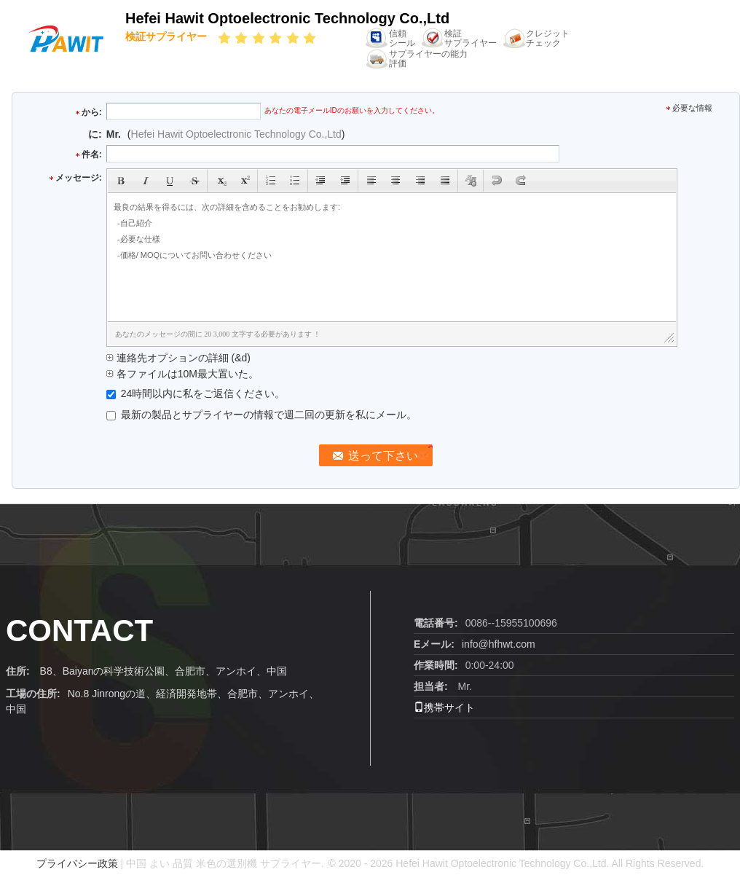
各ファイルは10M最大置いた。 (182, 374)
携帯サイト (444, 707)
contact (79, 630)
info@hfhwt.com (498, 644)
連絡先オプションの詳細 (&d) (178, 358)
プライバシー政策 (77, 863)
